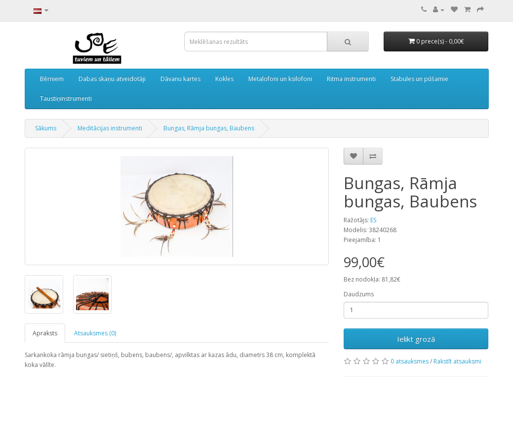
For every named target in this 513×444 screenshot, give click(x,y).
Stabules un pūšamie (419, 79)
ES (373, 220)
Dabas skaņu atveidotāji (112, 79)
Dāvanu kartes (180, 79)
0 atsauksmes (410, 361)
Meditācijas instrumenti (110, 128)
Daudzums (359, 294)
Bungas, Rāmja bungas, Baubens (208, 128)
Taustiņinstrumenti (66, 98)
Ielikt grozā (416, 339)
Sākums (45, 128)
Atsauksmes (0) (95, 333)
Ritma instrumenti (351, 79)
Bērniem (52, 79)
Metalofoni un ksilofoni (280, 79)
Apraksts (45, 333)
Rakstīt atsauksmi (457, 361)
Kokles (224, 79)
